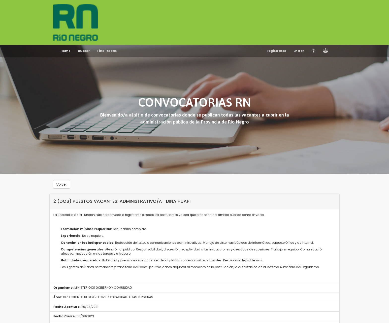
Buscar (84, 51)
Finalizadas (107, 51)
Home (65, 51)
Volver (61, 184)
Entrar (298, 51)
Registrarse (276, 51)
